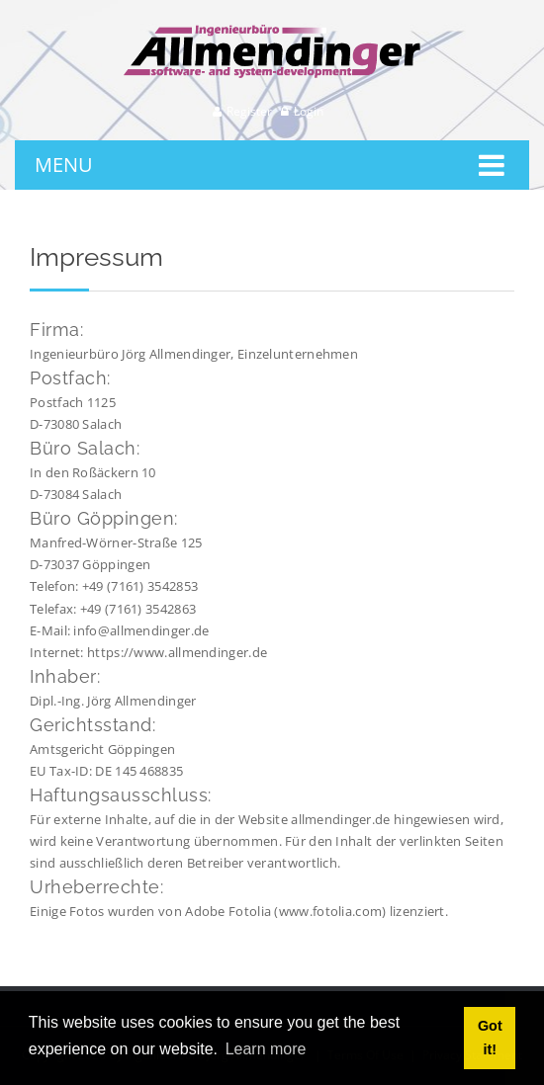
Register (249, 111)
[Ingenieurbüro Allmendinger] (272, 33)
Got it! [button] (490, 1037)
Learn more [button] (266, 1049)
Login (308, 111)
